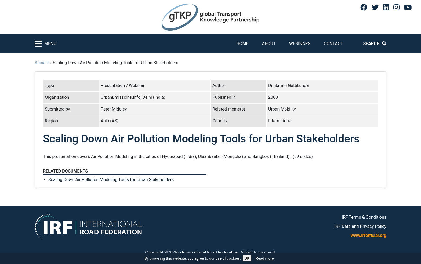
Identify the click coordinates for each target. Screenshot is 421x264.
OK (247, 258)
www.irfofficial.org (368, 235)
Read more (265, 258)
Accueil (42, 62)
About (268, 43)
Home (242, 43)
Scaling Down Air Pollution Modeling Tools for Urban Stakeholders (111, 179)
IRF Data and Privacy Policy (360, 226)
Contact (333, 43)
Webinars (299, 43)
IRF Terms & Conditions (364, 217)
